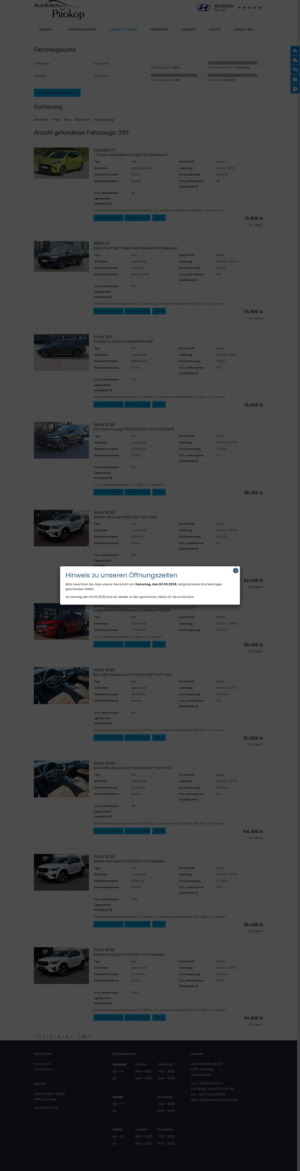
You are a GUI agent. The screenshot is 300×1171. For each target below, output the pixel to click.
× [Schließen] (236, 570)
